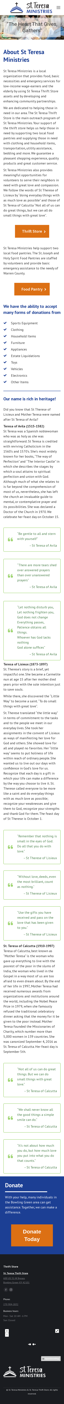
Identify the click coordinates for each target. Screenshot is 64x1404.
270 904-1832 (10, 1304)
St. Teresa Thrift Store (15, 1273)
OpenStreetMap (52, 1358)
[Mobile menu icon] (58, 7)
